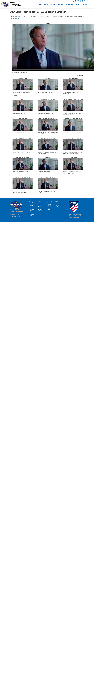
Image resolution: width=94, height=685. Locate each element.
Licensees (49, 206)
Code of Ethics (31, 206)
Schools (53, 4)
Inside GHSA (60, 4)
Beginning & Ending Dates (58, 203)
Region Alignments (40, 203)
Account (31, 215)
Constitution (32, 209)
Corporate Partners (49, 205)
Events (56, 201)
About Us (31, 201)
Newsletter (50, 209)
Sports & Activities (43, 4)
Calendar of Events (58, 206)
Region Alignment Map (40, 206)
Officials (78, 4)
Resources (85, 4)
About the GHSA (31, 203)
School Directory (40, 210)
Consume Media (15, 18)
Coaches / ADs (69, 4)
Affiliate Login (89, 0)
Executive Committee (32, 212)
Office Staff (32, 214)
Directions (31, 210)
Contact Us (32, 207)
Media (49, 208)
